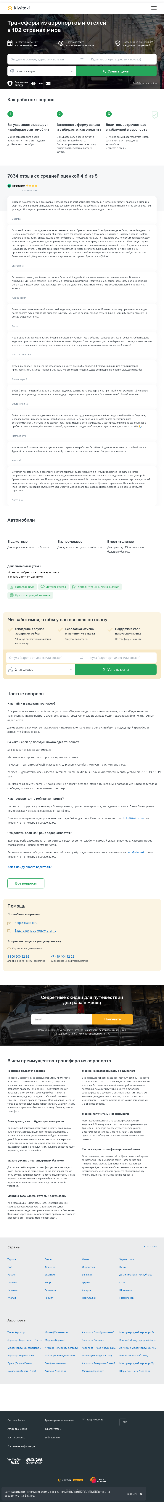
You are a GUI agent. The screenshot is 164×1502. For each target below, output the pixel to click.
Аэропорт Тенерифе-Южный (98, 1363)
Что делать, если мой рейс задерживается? (39, 833)
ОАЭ (9, 1267)
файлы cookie (49, 1491)
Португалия (89, 1297)
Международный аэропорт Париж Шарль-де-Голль (24, 1347)
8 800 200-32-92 (18, 956)
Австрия (86, 1290)
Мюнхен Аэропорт (93, 1371)
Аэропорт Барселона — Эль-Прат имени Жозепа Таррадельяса (24, 1340)
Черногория (126, 1259)
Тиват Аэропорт (16, 1332)
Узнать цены (116, 71)
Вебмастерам (52, 1437)
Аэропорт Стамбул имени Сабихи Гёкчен (99, 1332)
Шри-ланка (125, 1290)
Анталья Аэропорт (55, 1371)
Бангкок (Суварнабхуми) (133, 1355)
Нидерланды (126, 1297)
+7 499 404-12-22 (62, 956)
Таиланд (12, 1282)
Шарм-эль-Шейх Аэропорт (134, 1371)
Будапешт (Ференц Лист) (21, 1371)
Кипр (48, 1282)
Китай (122, 1267)
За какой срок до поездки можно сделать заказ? (43, 742)
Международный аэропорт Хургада (138, 1363)
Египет (49, 1259)
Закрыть (132, 1494)
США (122, 1282)
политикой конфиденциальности (90, 1033)
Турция (11, 1259)
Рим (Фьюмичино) (55, 1363)
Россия (11, 1274)
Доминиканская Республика (135, 1274)
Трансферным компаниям (59, 1420)
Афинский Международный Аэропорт (138, 1347)
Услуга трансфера (17, 1428)
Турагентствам (53, 1428)
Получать (112, 1019)
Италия (11, 1297)
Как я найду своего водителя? (29, 867)
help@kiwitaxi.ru (133, 818)
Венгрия (87, 1274)
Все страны (150, 1246)
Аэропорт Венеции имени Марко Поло (62, 1355)
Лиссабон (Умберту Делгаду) (61, 1347)
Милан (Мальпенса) (56, 1332)
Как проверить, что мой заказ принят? (35, 798)
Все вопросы (26, 883)
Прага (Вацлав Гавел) (19, 1363)
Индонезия (88, 1267)
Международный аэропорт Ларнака (138, 1332)
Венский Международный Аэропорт (138, 1340)
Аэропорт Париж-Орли (20, 1355)
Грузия (86, 1282)
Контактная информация (21, 1446)
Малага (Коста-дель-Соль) (97, 1355)
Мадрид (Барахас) (55, 1340)
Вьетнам (50, 1274)
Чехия (85, 1259)
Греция (49, 1297)
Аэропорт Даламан (93, 1340)
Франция (50, 1267)
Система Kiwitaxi (16, 1420)
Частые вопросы (16, 1437)
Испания (12, 1290)
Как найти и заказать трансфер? (31, 703)
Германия (50, 1290)
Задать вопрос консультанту (35, 930)
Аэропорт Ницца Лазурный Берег (99, 1347)
